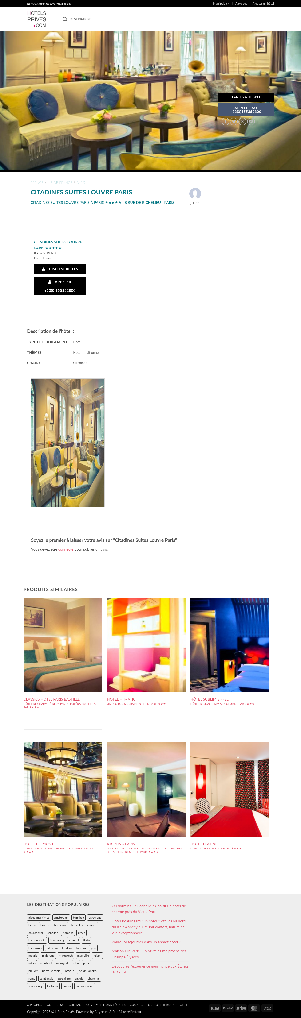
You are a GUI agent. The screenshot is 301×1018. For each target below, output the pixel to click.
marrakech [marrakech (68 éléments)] (66, 955)
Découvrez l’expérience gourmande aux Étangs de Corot (150, 969)
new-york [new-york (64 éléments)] (62, 963)
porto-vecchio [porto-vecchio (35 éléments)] (51, 971)
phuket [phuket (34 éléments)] (33, 971)
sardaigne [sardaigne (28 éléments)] (64, 978)
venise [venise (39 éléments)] (67, 986)
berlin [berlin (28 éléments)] (32, 925)
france (37, 183)
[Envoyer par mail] (242, 121)
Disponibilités (59, 269)
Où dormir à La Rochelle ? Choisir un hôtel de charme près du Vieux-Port (149, 908)
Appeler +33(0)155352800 (60, 286)
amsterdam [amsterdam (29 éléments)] (61, 917)
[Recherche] (65, 19)
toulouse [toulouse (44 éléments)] (52, 986)
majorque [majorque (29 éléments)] (48, 955)
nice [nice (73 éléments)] (76, 963)
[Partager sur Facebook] (225, 121)
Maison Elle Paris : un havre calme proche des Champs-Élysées (149, 954)
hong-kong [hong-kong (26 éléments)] (57, 940)
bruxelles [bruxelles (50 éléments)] (77, 925)
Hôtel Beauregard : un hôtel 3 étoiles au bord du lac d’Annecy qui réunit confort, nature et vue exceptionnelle (149, 926)
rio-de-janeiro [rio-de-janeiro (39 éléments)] (87, 971)
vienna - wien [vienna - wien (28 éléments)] (84, 986)
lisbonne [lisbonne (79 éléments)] (52, 948)
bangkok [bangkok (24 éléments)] (78, 917)
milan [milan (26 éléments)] (32, 963)
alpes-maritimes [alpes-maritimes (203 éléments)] (38, 917)
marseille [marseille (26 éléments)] (83, 955)
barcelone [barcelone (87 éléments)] (95, 917)
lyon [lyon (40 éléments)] (93, 948)
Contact (76, 1004)
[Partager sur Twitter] (234, 121)
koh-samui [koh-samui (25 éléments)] (35, 948)
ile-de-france (60, 183)
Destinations (80, 19)
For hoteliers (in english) (168, 1004)
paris (80, 183)
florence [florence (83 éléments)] (68, 933)
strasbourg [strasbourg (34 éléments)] (35, 986)
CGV (89, 1004)
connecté (66, 549)
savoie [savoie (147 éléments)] (79, 978)
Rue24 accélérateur (127, 1012)
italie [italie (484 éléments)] (86, 940)
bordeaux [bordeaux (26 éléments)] (60, 925)
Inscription (221, 3)
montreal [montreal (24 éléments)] (46, 963)
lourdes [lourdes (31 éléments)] (81, 948)
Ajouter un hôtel (263, 3)
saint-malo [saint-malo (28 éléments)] (47, 978)
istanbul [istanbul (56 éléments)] (73, 940)
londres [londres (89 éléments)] (67, 948)
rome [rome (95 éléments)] (31, 978)
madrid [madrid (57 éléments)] (33, 955)
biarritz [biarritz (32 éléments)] (45, 925)
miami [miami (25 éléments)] (97, 955)
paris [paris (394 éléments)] (86, 963)
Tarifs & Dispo (245, 97)
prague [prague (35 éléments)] (69, 971)
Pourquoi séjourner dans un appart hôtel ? (146, 942)
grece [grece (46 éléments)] (81, 933)
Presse (60, 1004)
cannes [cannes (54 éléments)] (91, 925)
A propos (241, 3)
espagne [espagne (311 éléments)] (52, 933)
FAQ (48, 1004)
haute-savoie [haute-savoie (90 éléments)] (36, 940)
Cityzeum (101, 1012)
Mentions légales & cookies (119, 1004)
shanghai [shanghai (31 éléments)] (93, 978)
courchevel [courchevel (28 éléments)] (35, 933)
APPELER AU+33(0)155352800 (245, 110)
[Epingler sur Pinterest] (251, 121)
